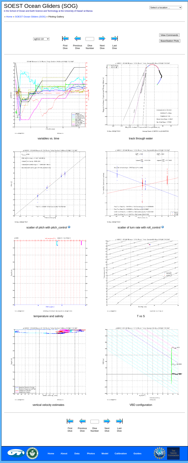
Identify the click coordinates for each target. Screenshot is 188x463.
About (64, 453)
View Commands (169, 35)
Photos (91, 453)
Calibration (121, 453)
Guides (137, 453)
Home (9, 16)
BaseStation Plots (170, 41)
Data (77, 453)
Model (105, 453)
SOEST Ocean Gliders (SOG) (30, 16)
